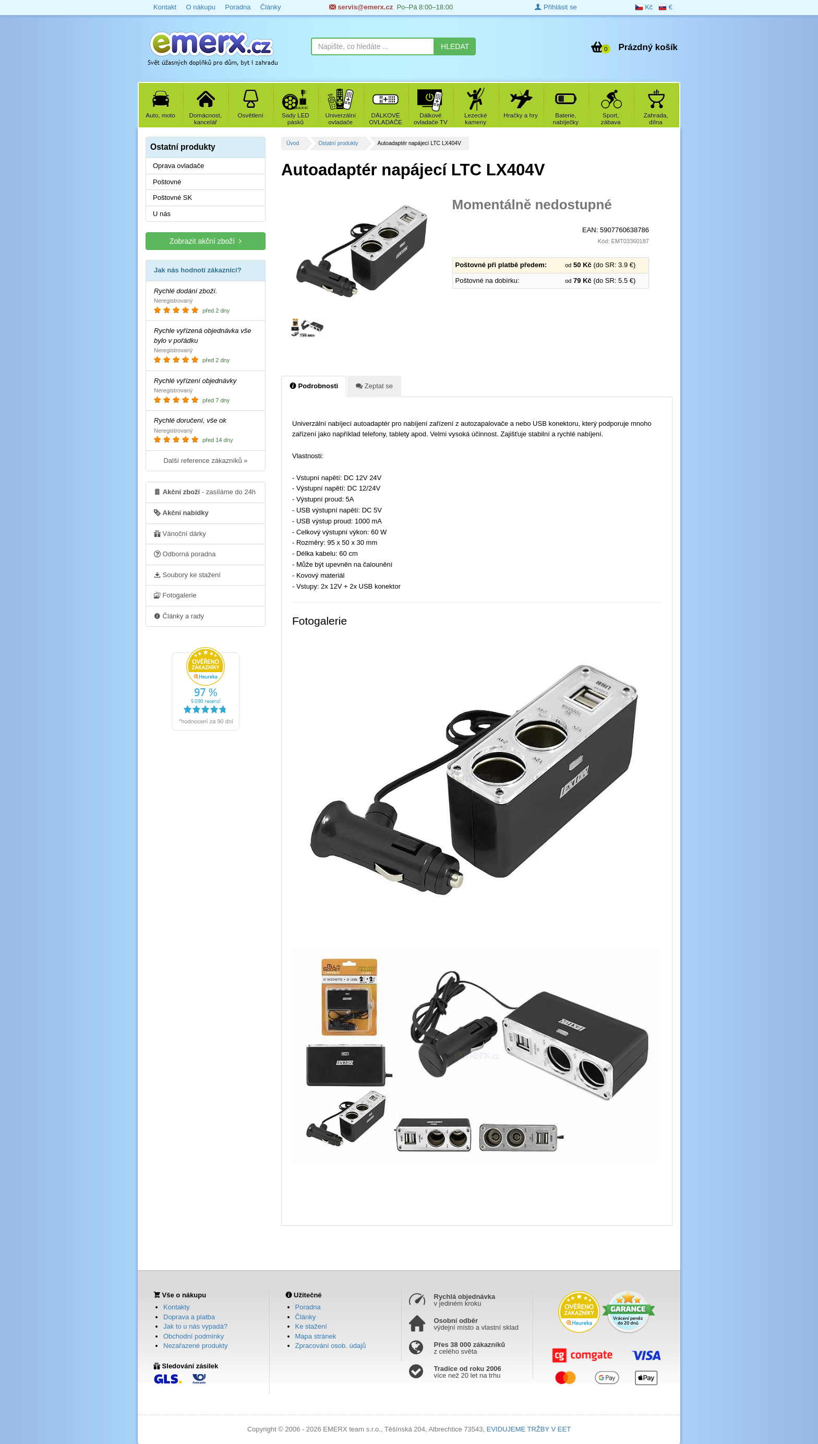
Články (270, 7)
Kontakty (176, 1307)
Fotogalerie (175, 595)
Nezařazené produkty (195, 1346)
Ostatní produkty (338, 143)
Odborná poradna (185, 553)
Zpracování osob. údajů (330, 1346)
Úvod (292, 143)
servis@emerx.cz (361, 7)
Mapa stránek (315, 1336)
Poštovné (167, 182)
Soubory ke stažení (187, 574)
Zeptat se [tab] (374, 385)
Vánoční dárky (180, 533)
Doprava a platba (189, 1317)
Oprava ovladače (178, 166)
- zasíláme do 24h (205, 491)
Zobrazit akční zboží (206, 241)
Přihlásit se (555, 7)
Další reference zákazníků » (205, 460)
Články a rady (179, 615)
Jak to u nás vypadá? (195, 1326)
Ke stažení (311, 1326)
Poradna (237, 7)
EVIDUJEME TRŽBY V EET (529, 1429)
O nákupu (200, 7)
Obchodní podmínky (193, 1336)
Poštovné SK (172, 197)
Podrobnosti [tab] (314, 385)
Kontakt (164, 7)
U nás (162, 214)
